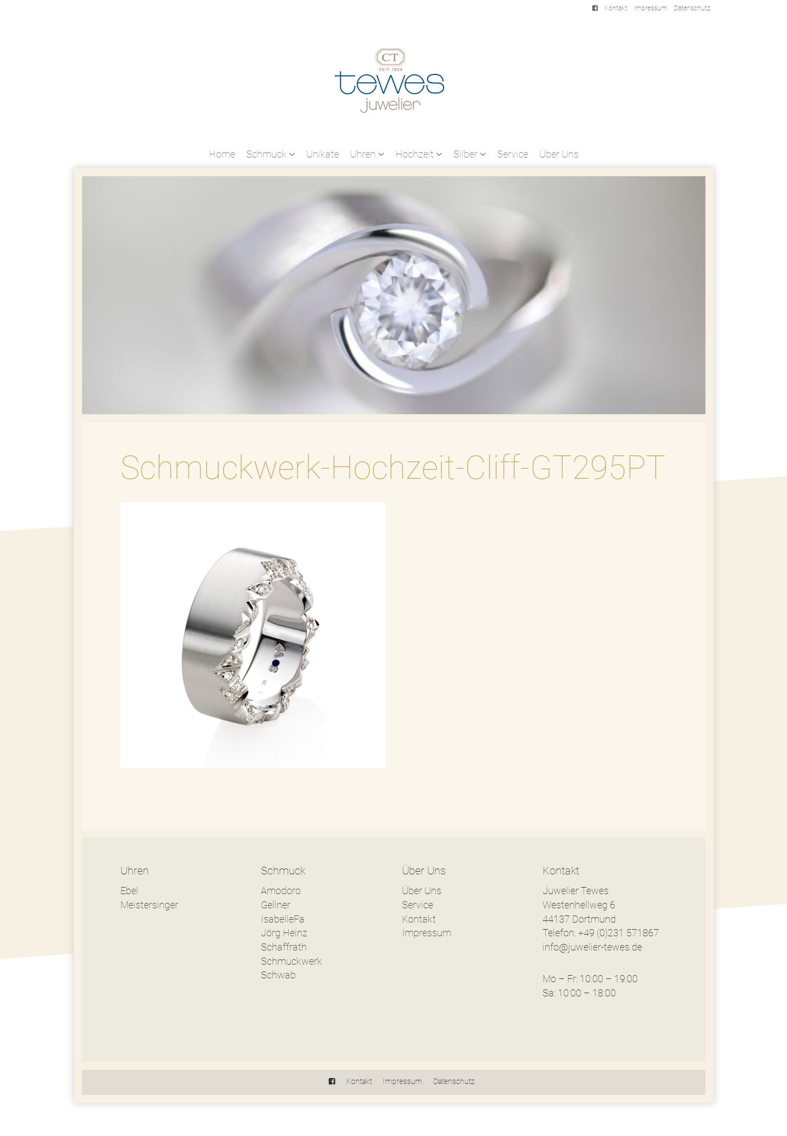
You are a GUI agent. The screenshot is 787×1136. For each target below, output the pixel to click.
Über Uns (559, 154)
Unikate (322, 154)
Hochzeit (418, 154)
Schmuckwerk (291, 961)
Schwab (278, 975)
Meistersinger (149, 905)
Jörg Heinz (284, 932)
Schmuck (270, 154)
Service (512, 154)
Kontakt (615, 8)
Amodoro (281, 890)
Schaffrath (284, 947)
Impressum (650, 8)
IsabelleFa (283, 919)
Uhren (367, 154)
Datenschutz (692, 8)
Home (222, 154)
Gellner (275, 905)
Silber (469, 154)
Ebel (129, 890)
